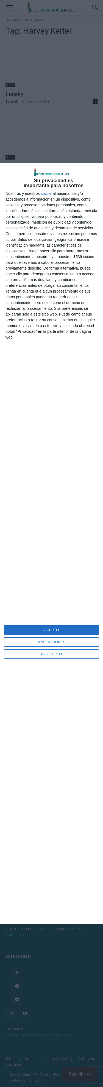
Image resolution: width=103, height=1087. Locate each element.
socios (46, 193)
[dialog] (51, 543)
